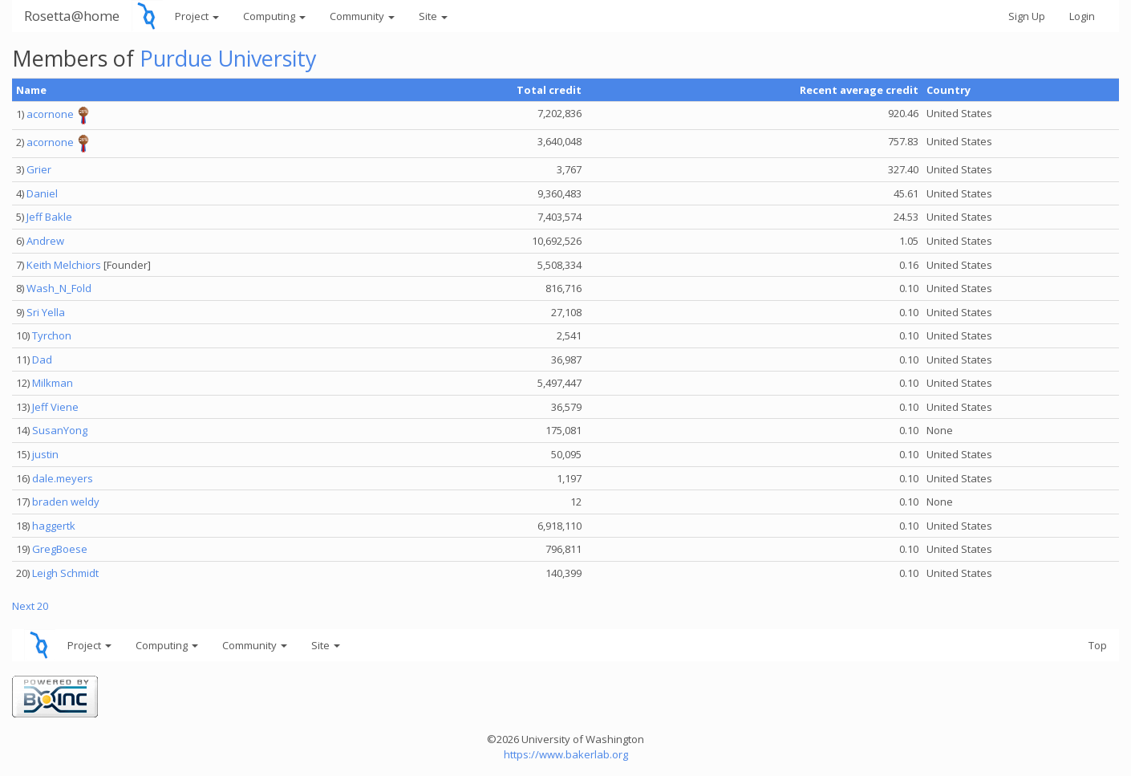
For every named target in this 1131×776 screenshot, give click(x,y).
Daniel (42, 193)
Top (1097, 645)
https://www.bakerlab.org (566, 754)
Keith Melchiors (63, 265)
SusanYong (59, 430)
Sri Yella (45, 312)
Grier (38, 169)
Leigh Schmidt (65, 573)
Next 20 (30, 606)
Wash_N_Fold (58, 288)
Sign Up (1026, 16)
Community (362, 16)
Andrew (45, 241)
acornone (50, 115)
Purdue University (228, 58)
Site (433, 16)
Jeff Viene (55, 407)
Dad (42, 359)
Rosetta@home (72, 15)
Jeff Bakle (49, 216)
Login (1082, 16)
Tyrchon (51, 335)
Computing (274, 16)
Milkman (52, 383)
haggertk (53, 525)
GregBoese (59, 549)
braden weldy (65, 501)
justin (45, 454)
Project (197, 16)
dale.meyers (62, 478)
